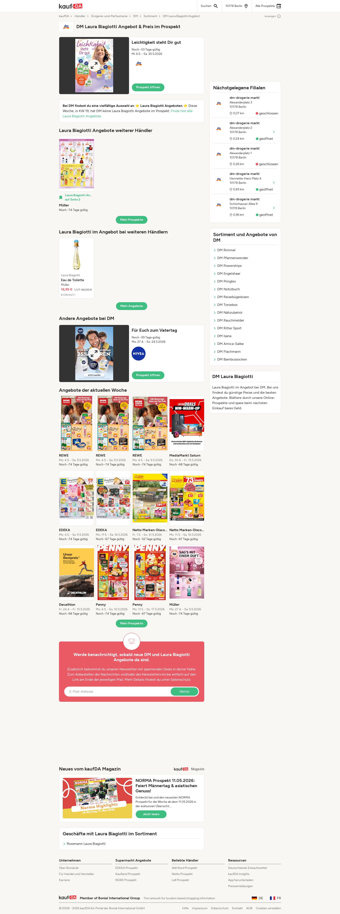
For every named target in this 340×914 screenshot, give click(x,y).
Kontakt (237, 908)
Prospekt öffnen (148, 87)
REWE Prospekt (125, 880)
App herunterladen (240, 880)
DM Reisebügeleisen (231, 297)
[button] (131, 65)
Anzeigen (273, 16)
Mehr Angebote (131, 306)
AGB (249, 908)
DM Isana (222, 336)
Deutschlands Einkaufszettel (247, 868)
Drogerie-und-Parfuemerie (109, 16)
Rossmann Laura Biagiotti (84, 844)
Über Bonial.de (69, 868)
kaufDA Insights (239, 874)
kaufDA (64, 16)
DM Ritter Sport (227, 328)
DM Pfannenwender (230, 258)
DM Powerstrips (227, 266)
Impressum (200, 908)
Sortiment (150, 16)
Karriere (64, 880)
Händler (80, 16)
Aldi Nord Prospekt (184, 868)
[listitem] (76, 174)
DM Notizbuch (226, 289)
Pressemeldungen (240, 886)
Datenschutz (180, 679)
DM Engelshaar (226, 273)
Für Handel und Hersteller (76, 874)
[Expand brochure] (94, 65)
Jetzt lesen (151, 814)
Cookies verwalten (268, 908)
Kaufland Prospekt (127, 874)
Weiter (184, 691)
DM (135, 16)
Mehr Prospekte (131, 220)
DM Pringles (224, 281)
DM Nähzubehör (227, 312)
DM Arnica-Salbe (228, 344)
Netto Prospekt (182, 874)
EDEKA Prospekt (126, 868)
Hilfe (185, 908)
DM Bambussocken (230, 359)
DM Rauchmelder (228, 320)
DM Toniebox (225, 305)
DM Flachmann (227, 351)
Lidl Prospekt (180, 880)
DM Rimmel (224, 250)
